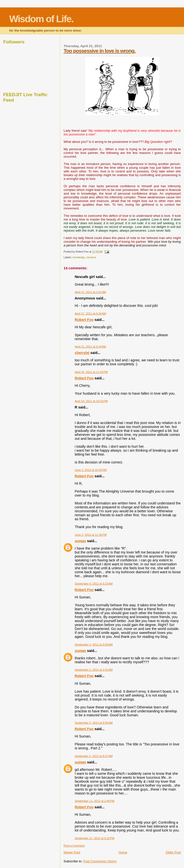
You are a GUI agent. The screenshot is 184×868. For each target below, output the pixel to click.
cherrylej (82, 353)
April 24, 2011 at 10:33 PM (91, 401)
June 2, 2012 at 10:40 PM (90, 469)
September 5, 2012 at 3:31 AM (94, 669)
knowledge (79, 257)
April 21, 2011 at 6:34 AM (90, 313)
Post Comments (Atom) (100, 861)
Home (123, 852)
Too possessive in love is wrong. (99, 51)
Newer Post (71, 852)
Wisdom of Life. (41, 19)
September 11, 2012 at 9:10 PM (94, 838)
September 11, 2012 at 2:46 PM (94, 800)
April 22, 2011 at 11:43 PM (91, 371)
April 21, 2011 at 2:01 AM (90, 292)
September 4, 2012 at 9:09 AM (94, 644)
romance (91, 257)
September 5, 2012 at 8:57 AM (94, 756)
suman (80, 541)
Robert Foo (84, 320)
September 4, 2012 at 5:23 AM (94, 583)
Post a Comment (73, 845)
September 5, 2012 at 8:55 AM (94, 722)
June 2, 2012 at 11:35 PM (90, 534)
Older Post (173, 852)
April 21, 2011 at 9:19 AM (90, 346)
